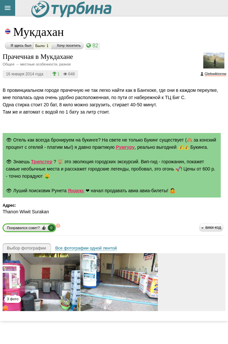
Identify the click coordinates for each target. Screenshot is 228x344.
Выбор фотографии (26, 248)
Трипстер (41, 161)
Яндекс (76, 190)
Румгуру (125, 147)
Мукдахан (38, 32)
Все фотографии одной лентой (86, 248)
